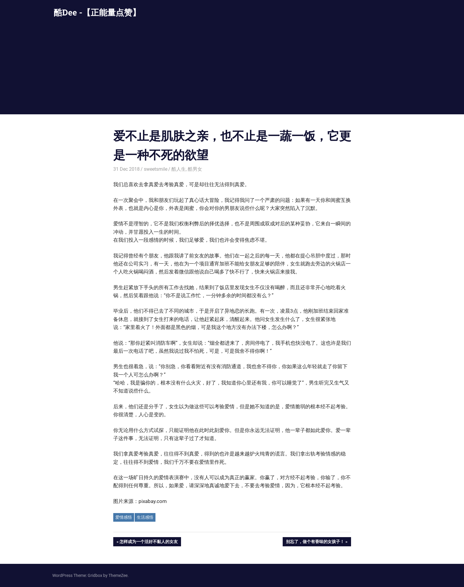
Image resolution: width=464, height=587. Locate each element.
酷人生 (179, 169)
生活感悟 (145, 517)
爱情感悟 (123, 517)
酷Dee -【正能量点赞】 (97, 12)
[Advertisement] (232, 69)
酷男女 (195, 169)
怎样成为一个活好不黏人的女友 (148, 542)
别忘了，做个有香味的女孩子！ (315, 542)
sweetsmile (155, 169)
